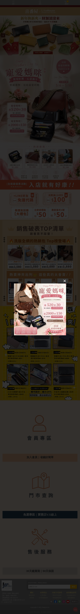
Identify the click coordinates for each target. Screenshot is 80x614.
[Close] (65, 281)
